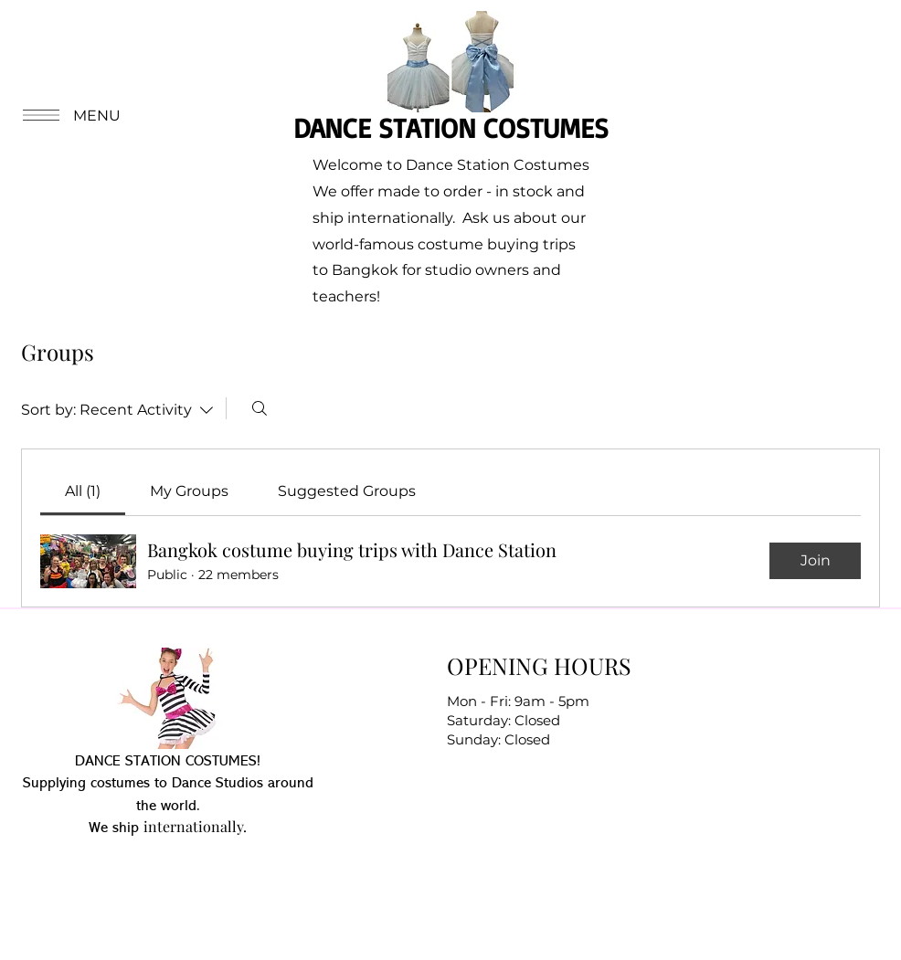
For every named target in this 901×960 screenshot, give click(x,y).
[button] (69, 115)
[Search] (259, 408)
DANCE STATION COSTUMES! (167, 761)
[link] (83, 491)
